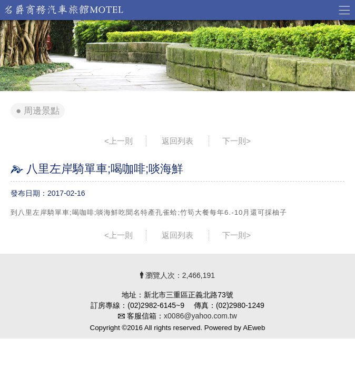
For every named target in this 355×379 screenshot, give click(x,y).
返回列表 (177, 140)
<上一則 (118, 140)
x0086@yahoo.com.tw (200, 316)
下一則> (236, 140)
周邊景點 (42, 111)
